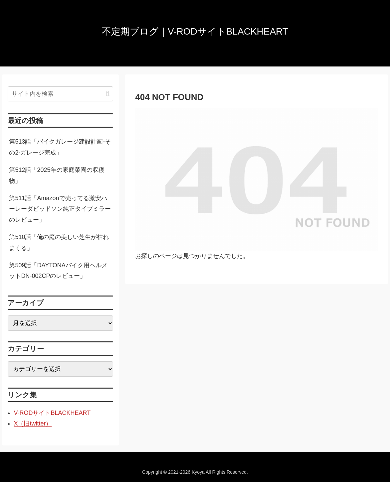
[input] (60, 93)
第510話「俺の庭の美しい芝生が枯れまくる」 (59, 242)
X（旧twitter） (33, 423)
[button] (107, 93)
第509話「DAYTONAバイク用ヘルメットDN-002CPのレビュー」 (58, 270)
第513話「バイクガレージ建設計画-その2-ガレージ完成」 (60, 147)
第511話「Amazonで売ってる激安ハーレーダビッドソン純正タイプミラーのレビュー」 (60, 209)
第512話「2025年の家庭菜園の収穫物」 (56, 175)
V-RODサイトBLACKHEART (52, 413)
